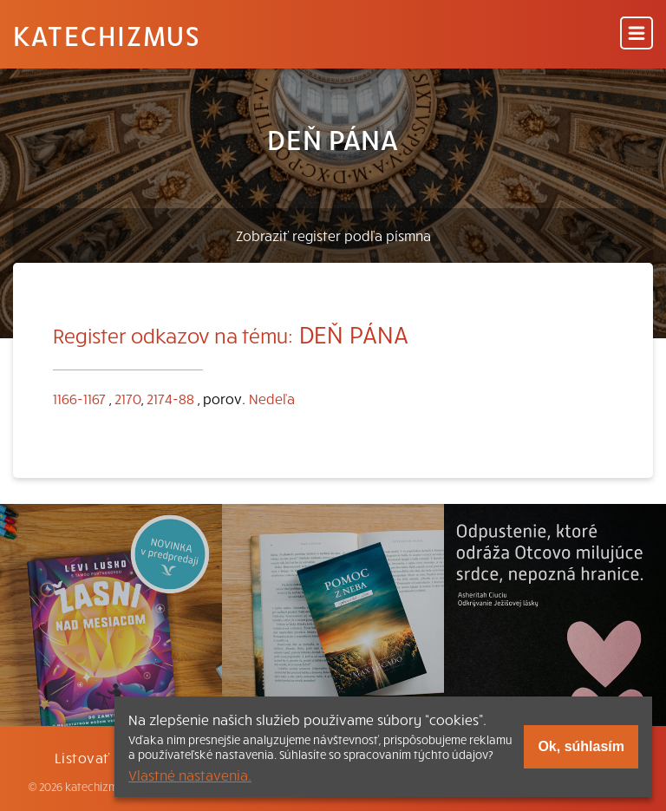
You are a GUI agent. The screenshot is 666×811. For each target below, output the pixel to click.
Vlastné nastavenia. (189, 774)
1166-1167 (79, 398)
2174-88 (170, 398)
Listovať (82, 757)
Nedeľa (272, 398)
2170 (127, 398)
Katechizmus (106, 34)
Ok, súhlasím (581, 746)
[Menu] (636, 34)
